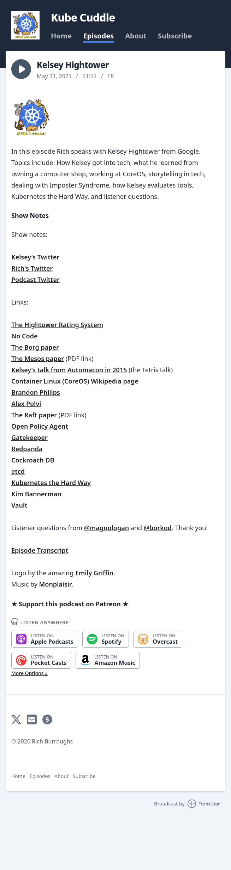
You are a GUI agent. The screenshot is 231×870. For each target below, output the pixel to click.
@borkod (158, 527)
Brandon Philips (35, 392)
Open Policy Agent (39, 426)
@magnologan (106, 527)
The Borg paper (35, 347)
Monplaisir (55, 584)
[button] (21, 69)
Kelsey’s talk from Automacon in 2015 (69, 370)
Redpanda (26, 449)
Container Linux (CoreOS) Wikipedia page (74, 381)
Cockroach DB (32, 460)
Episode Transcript (39, 550)
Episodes (98, 35)
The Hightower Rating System (57, 324)
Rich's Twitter (32, 268)
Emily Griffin (94, 573)
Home (61, 35)
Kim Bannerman (36, 494)
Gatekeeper (29, 437)
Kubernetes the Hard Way (51, 482)
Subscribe (175, 35)
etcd (18, 471)
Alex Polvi (26, 403)
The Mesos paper (37, 358)
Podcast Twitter (35, 279)
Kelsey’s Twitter (35, 257)
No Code (24, 336)
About (136, 35)
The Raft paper (34, 415)
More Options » (29, 673)
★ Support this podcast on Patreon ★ (69, 604)
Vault (19, 505)
